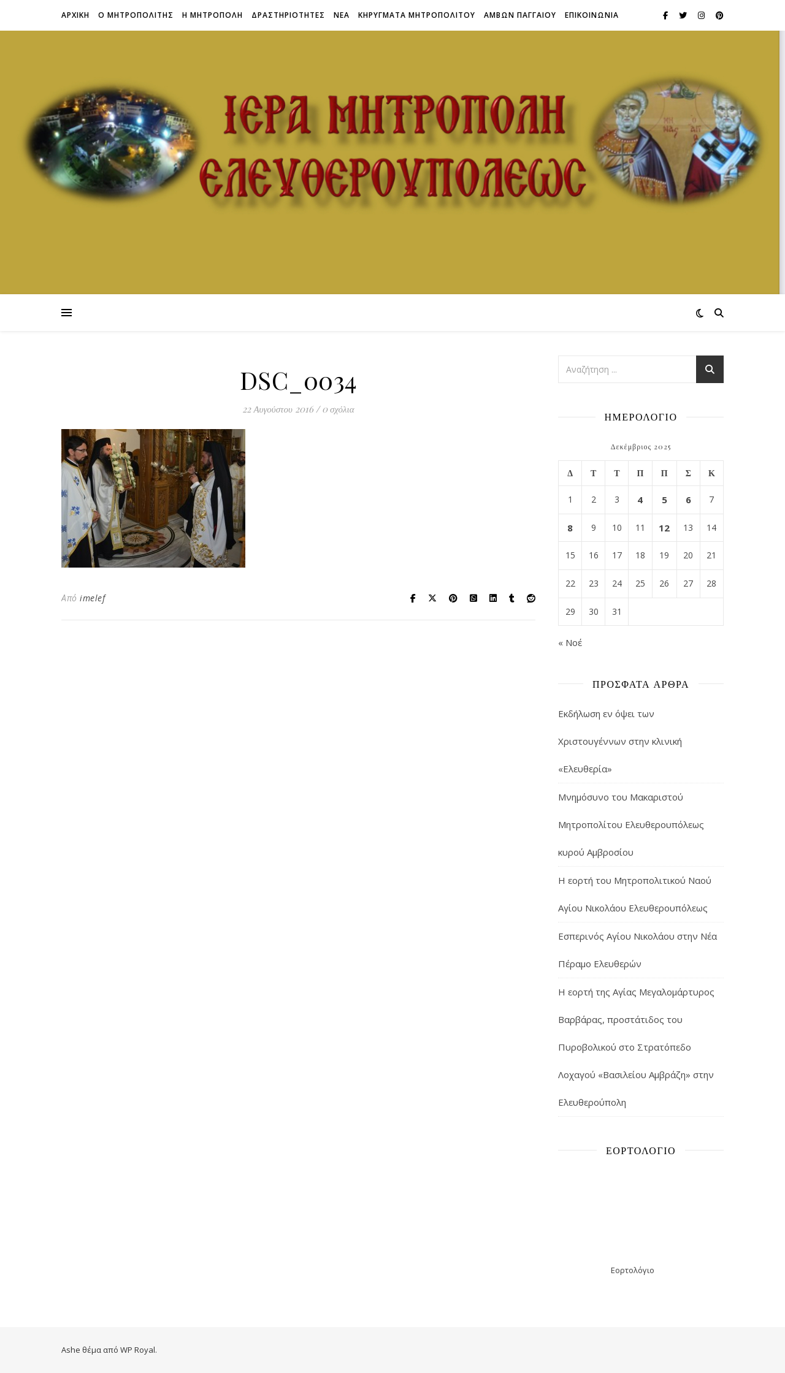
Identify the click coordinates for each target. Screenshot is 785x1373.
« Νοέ (570, 642)
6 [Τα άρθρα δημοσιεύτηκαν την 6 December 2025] (688, 499)
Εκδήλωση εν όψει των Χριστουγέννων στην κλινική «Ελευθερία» (620, 741)
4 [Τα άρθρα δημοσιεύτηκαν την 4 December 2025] (640, 499)
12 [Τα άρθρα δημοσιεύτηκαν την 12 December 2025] (664, 528)
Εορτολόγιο (632, 1270)
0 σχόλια (338, 409)
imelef (92, 598)
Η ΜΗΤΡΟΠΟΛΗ (212, 15)
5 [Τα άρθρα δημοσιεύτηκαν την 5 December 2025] (664, 499)
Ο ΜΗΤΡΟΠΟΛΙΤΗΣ (136, 15)
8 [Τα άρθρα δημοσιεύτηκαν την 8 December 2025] (570, 528)
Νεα (342, 15)
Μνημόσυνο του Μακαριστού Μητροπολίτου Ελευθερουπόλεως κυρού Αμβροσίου (631, 824)
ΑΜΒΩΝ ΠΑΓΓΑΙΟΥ (520, 15)
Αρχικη (75, 15)
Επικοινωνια (592, 15)
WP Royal (137, 1349)
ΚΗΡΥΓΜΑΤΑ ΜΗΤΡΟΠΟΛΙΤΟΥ (416, 15)
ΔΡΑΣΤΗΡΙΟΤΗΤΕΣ (288, 15)
